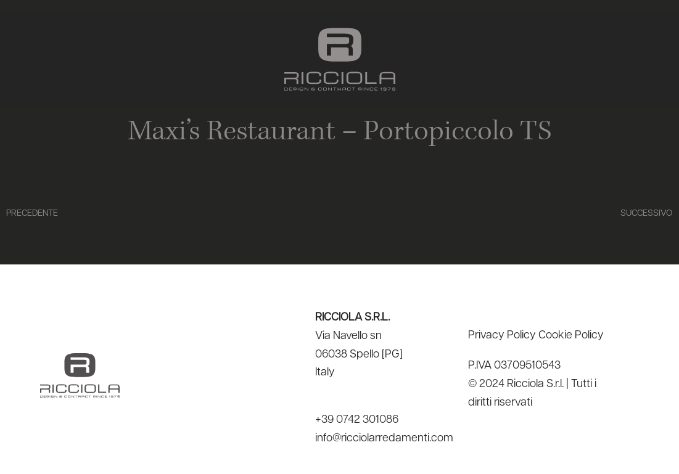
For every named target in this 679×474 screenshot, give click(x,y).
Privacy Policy (502, 335)
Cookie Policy (571, 335)
